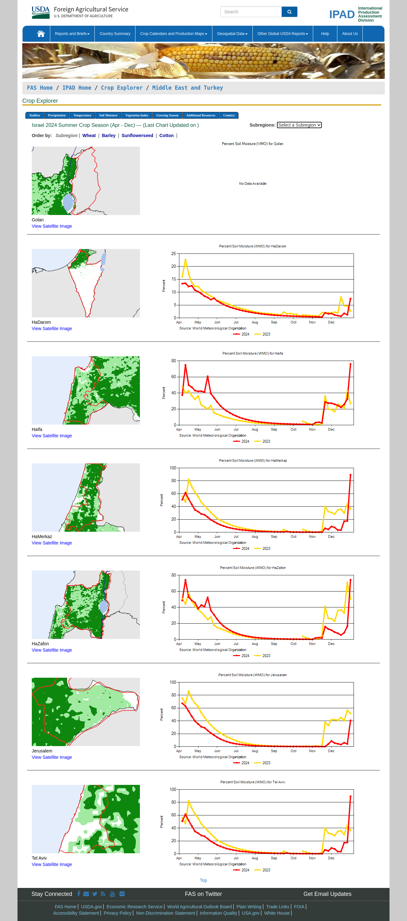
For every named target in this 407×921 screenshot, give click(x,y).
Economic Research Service (134, 906)
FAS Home (40, 88)
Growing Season (167, 115)
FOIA (299, 906)
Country (229, 115)
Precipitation (57, 115)
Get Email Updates (327, 894)
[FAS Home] (64, 10)
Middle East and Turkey (187, 88)
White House (277, 913)
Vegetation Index (136, 115)
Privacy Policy (117, 913)
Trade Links (277, 906)
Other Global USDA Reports (283, 33)
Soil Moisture (108, 115)
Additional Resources (200, 115)
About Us (350, 33)
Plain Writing (249, 906)
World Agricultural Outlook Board (199, 906)
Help (325, 33)
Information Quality (218, 913)
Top (203, 880)
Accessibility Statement (76, 913)
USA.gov (250, 913)
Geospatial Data (232, 33)
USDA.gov (91, 906)
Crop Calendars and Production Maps (173, 33)
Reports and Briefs (72, 33)
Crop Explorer (121, 88)
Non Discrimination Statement (165, 913)
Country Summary (115, 33)
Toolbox (34, 115)
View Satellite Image (52, 226)
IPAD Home (76, 88)
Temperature (82, 115)
